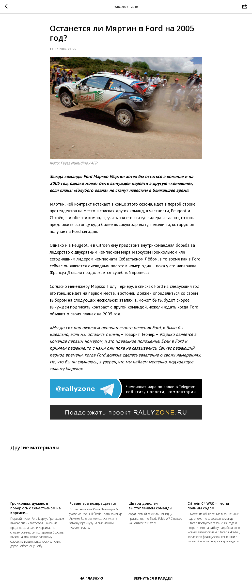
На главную (91, 578)
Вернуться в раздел (153, 578)
